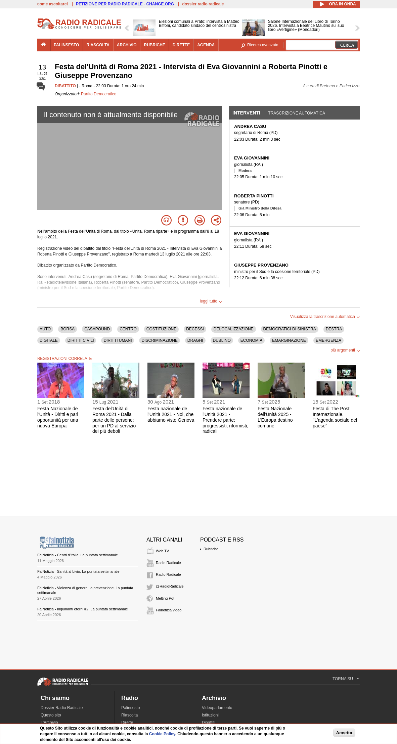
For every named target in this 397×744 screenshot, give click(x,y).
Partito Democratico (98, 94)
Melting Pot (165, 598)
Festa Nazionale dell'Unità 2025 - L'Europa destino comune (275, 417)
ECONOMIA (251, 340)
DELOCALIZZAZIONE (234, 329)
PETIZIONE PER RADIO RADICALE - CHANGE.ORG (125, 4)
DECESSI (195, 329)
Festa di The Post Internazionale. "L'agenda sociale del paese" (335, 417)
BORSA (67, 329)
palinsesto (66, 45)
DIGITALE (49, 340)
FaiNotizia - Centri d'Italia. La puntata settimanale (77, 555)
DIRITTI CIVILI (81, 340)
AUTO (45, 329)
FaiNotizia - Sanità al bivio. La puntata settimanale (78, 571)
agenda (206, 45)
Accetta (344, 732)
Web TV (162, 551)
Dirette (127, 722)
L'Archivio (49, 722)
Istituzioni (210, 715)
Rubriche (211, 549)
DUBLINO (222, 340)
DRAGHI (195, 340)
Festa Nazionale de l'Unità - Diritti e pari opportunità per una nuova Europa (57, 417)
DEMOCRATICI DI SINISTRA (289, 329)
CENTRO (128, 329)
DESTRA (334, 329)
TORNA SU (343, 679)
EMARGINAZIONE (289, 340)
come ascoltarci (52, 4)
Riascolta (129, 715)
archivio (127, 45)
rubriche (154, 45)
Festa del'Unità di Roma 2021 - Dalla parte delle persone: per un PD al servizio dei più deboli (114, 420)
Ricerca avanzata (262, 45)
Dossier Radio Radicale (62, 707)
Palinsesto (130, 707)
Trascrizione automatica (296, 113)
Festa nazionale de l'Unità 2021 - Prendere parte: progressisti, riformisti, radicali (225, 420)
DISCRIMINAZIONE (159, 340)
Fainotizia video (168, 610)
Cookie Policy (162, 734)
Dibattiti (208, 722)
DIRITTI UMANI (117, 340)
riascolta (98, 45)
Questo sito (51, 715)
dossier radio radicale (203, 4)
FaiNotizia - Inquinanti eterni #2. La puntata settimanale (82, 609)
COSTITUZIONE (161, 329)
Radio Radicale (168, 563)
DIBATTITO (65, 86)
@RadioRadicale (170, 586)
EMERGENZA (328, 340)
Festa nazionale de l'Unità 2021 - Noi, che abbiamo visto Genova (170, 414)
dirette (181, 45)
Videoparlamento (217, 707)
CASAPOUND (97, 329)
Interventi (246, 112)
